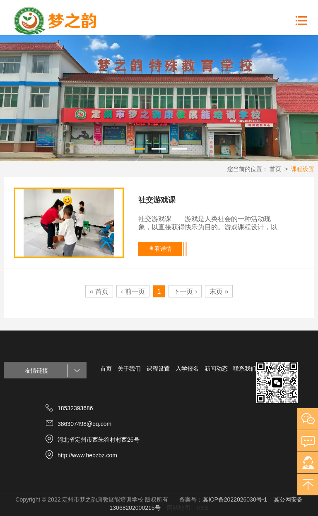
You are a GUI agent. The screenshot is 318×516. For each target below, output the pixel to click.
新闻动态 (216, 368)
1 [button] (138, 148)
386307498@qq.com (84, 424)
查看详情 (160, 248)
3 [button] (180, 148)
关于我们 (129, 368)
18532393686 (75, 408)
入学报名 (187, 368)
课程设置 (302, 169)
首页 (275, 169)
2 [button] (159, 148)
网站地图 (178, 507)
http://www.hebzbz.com (87, 455)
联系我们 (244, 368)
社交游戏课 (157, 200)
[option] (159, 98)
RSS (203, 507)
